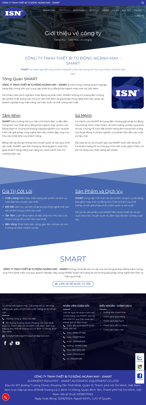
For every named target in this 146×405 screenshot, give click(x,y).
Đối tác (126, 10)
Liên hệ (140, 15)
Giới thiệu (64, 10)
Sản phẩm (80, 10)
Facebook (139, 376)
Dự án (115, 10)
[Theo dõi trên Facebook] (5, 343)
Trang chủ (49, 10)
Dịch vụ (94, 10)
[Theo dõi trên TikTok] (11, 343)
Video (105, 10)
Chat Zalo (139, 358)
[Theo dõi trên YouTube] (18, 343)
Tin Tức (138, 10)
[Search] (143, 3)
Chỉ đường (140, 367)
